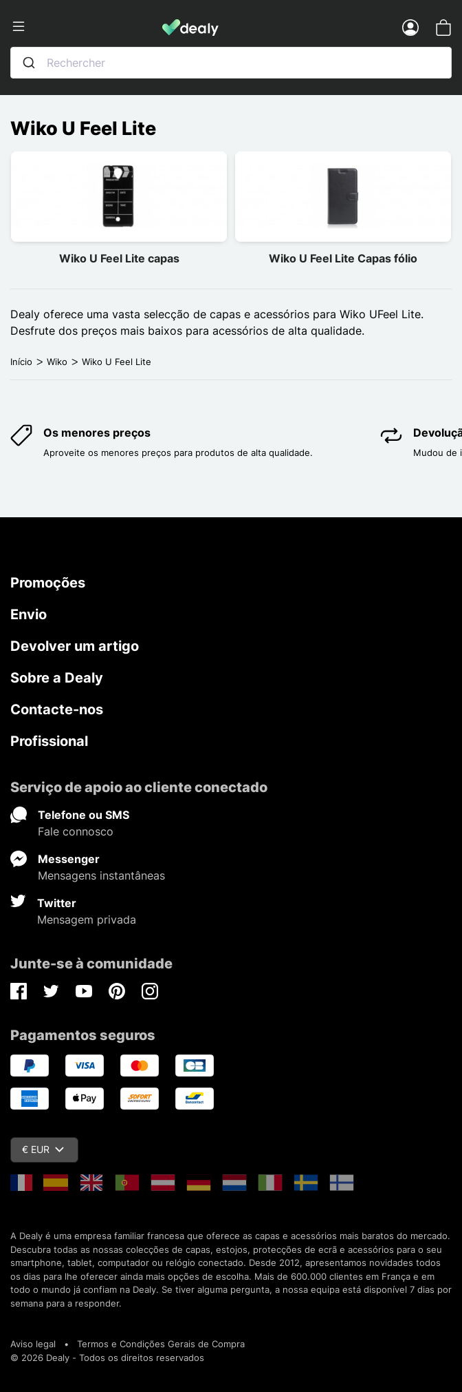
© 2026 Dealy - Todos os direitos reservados (107, 1357)
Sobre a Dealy (56, 677)
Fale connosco (75, 831)
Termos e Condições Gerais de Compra (161, 1343)
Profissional (49, 741)
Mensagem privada (86, 919)
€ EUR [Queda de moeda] (43, 1149)
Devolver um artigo (74, 646)
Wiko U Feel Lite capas (119, 258)
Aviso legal (33, 1343)
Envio (28, 614)
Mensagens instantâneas (101, 875)
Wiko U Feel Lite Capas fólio (343, 258)
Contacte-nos (56, 709)
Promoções (47, 582)
